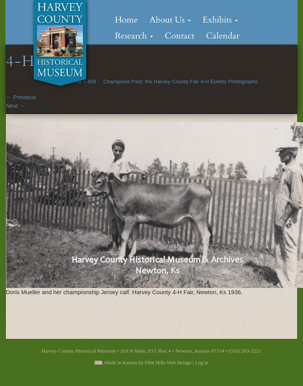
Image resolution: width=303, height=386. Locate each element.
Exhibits (220, 20)
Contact (179, 36)
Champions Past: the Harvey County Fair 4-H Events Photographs (180, 81)
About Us (170, 20)
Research (134, 36)
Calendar (223, 36)
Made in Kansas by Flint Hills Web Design (147, 362)
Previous (21, 97)
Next (15, 105)
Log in (201, 362)
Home (126, 20)
